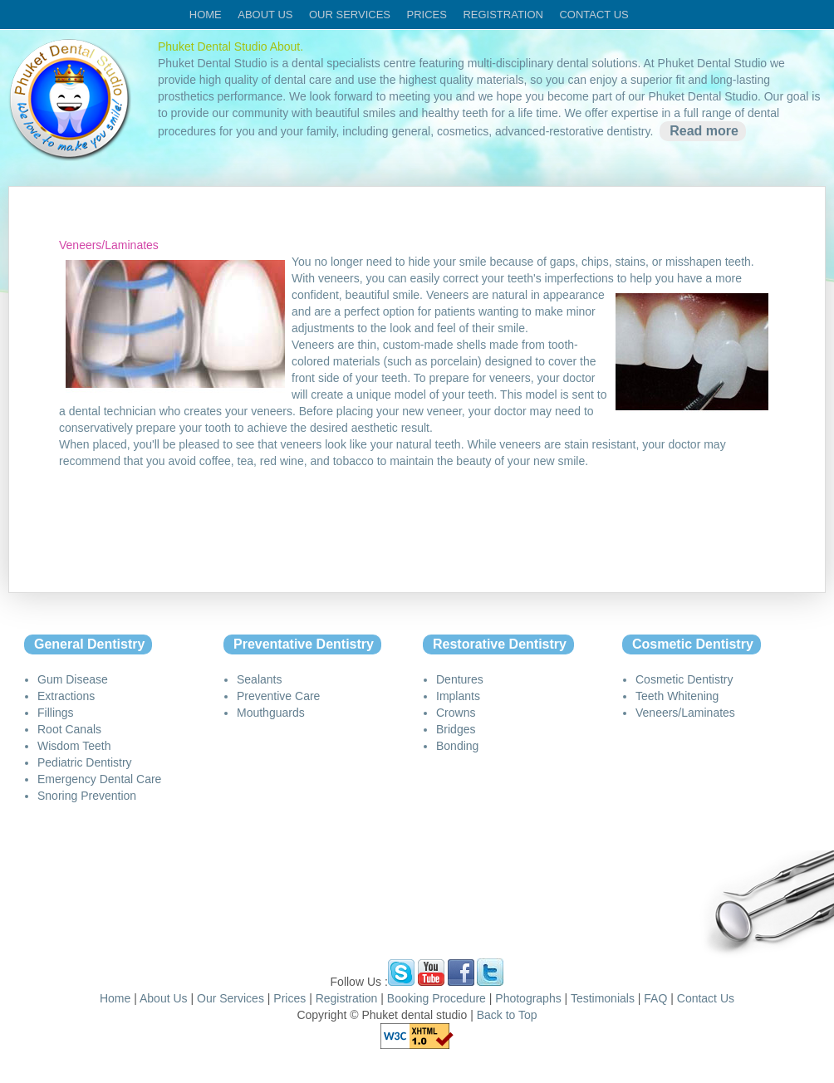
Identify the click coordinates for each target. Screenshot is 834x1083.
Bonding (457, 745)
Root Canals (69, 729)
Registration (503, 14)
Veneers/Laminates (685, 712)
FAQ (655, 998)
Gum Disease (72, 679)
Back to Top (507, 1015)
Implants (458, 696)
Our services (349, 14)
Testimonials (603, 998)
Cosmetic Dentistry (684, 679)
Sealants (259, 679)
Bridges (455, 729)
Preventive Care (278, 696)
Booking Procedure (438, 998)
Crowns (455, 712)
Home (205, 14)
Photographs (528, 998)
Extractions (66, 696)
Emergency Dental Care (99, 779)
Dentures (459, 679)
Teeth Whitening (677, 696)
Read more (704, 131)
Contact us (593, 14)
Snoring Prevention (86, 795)
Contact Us (705, 998)
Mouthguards (271, 712)
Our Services (230, 998)
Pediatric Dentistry (84, 762)
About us (265, 14)
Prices (426, 14)
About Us (164, 998)
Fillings (55, 712)
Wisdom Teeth (73, 745)
